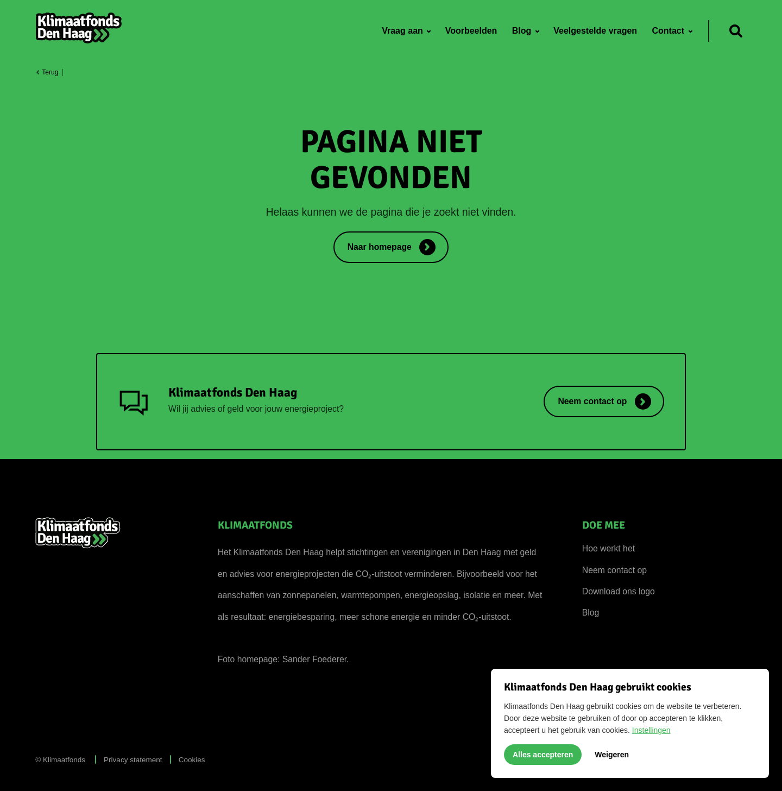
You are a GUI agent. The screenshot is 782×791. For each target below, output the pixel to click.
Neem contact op (614, 570)
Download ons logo (618, 591)
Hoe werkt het (608, 548)
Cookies (192, 760)
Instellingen (651, 730)
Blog (591, 612)
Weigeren (612, 754)
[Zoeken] (736, 31)
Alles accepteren (543, 754)
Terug (46, 72)
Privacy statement (133, 760)
